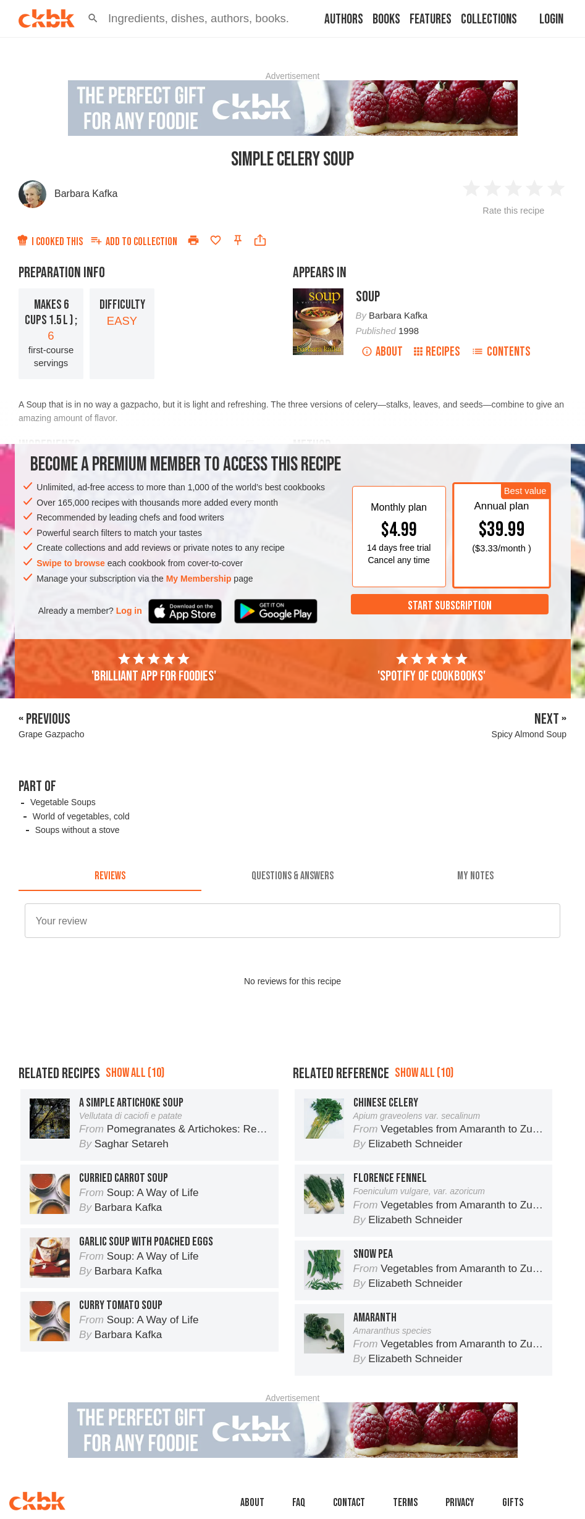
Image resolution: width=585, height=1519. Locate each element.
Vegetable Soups (63, 802)
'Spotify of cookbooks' (431, 668)
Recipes (437, 351)
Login (551, 19)
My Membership (199, 579)
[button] (93, 18)
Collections (489, 19)
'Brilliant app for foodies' (153, 668)
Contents (501, 351)
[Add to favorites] (215, 240)
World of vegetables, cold (81, 816)
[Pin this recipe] (238, 240)
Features (431, 19)
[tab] (110, 876)
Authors (343, 19)
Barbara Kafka (85, 193)
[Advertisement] (292, 1065)
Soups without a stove (77, 830)
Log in (129, 611)
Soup (368, 297)
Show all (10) (135, 1128)
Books (386, 19)
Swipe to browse (70, 563)
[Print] (193, 240)
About (382, 351)
